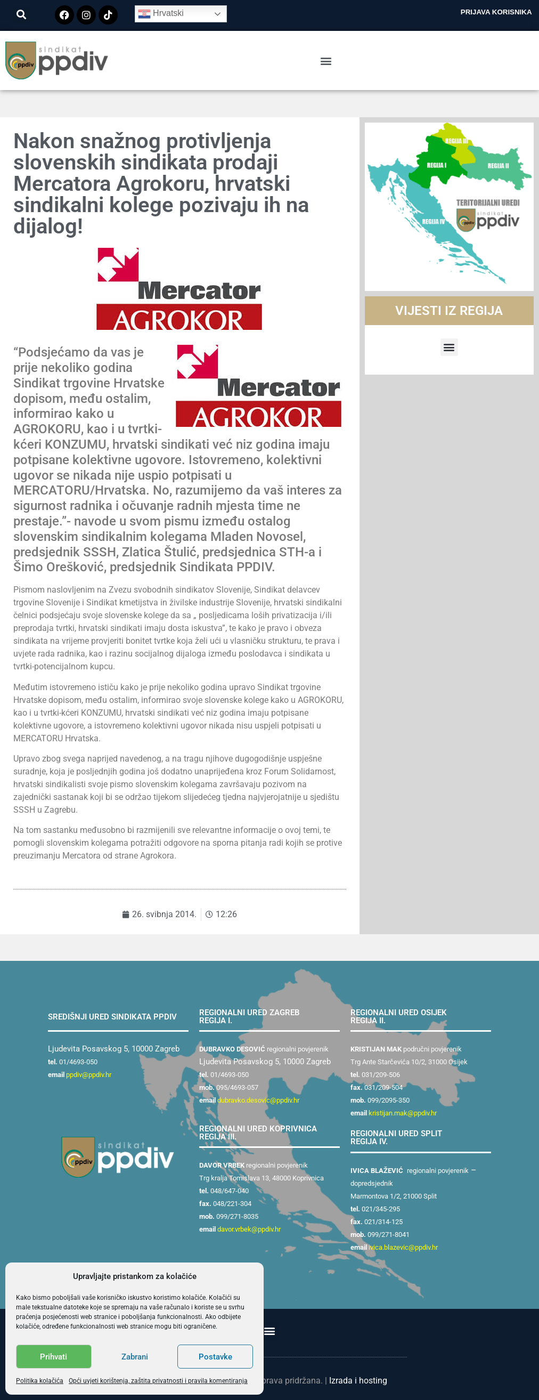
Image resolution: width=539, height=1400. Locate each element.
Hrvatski (161, 13)
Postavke (215, 1357)
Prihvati (53, 1357)
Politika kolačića (39, 1381)
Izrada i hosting (358, 1380)
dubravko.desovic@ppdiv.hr (258, 1100)
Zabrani (134, 1357)
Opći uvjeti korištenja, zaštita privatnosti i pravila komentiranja (158, 1381)
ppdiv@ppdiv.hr (88, 1075)
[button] (21, 14)
